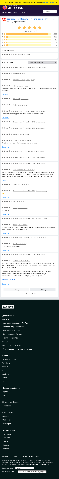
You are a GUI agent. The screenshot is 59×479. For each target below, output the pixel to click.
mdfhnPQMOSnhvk (19, 80)
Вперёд (43, 290)
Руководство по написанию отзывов (18, 349)
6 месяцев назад (24, 54)
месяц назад (20, 73)
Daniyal (15, 105)
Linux (4, 378)
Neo (14, 244)
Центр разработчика (11, 330)
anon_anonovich (18, 170)
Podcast (5, 449)
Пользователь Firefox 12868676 (24, 111)
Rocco (15, 54)
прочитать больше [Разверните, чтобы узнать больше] (8, 279)
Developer (6, 424)
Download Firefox (9, 359)
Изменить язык (7, 468)
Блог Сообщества (10, 338)
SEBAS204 (16, 99)
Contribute (6, 420)
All (3, 381)
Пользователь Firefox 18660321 (24, 237)
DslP (14, 73)
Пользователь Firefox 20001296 (24, 128)
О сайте (5, 319)
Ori (14, 201)
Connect (6, 416)
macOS (5, 367)
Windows (6, 363)
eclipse (15, 185)
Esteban (15, 86)
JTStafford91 (17, 140)
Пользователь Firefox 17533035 (24, 157)
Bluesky (5, 445)
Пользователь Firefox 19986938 (24, 191)
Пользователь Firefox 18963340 (24, 122)
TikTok (5, 441)
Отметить (5, 94)
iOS (3, 370)
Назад (16, 290)
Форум (5, 341)
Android (5, 374)
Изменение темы (8, 472)
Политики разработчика (12, 334)
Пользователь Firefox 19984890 (24, 218)
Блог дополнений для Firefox (15, 323)
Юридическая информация (30, 456)
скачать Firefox (48, 2)
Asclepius (16, 134)
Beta (4, 395)
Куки (16, 456)
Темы (15, 12)
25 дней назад (41, 67)
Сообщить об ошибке (11, 345)
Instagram (6, 434)
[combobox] (50, 11)
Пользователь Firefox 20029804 (24, 67)
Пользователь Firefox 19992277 (24, 163)
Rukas (15, 225)
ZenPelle (16, 261)
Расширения (7, 12)
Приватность (6, 456)
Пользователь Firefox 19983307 (24, 254)
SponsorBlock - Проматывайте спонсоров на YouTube (30, 19)
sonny (15, 208)
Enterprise (6, 406)
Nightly (5, 392)
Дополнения (8, 316)
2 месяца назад (41, 157)
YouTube (6, 438)
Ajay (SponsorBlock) (17, 22)
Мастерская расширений (13, 327)
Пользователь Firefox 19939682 (24, 151)
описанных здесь (27, 460)
